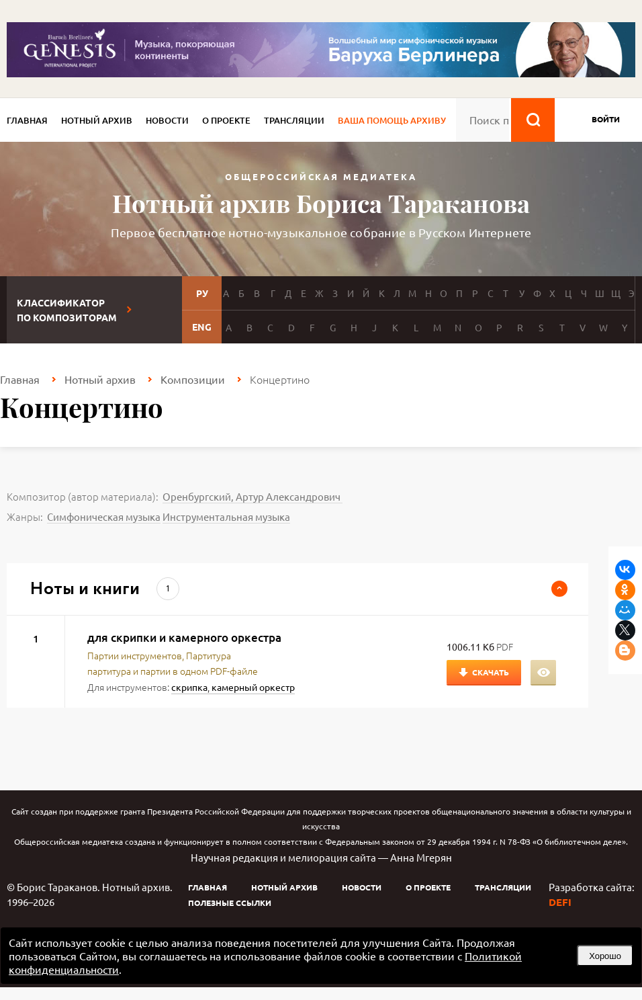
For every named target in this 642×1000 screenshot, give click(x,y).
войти (606, 119)
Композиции (192, 379)
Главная (27, 120)
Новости (167, 120)
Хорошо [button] (605, 956)
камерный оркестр (253, 687)
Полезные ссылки (229, 902)
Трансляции (294, 120)
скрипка (189, 687)
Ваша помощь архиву (392, 120)
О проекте (226, 120)
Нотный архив (96, 120)
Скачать (490, 672)
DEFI (560, 902)
